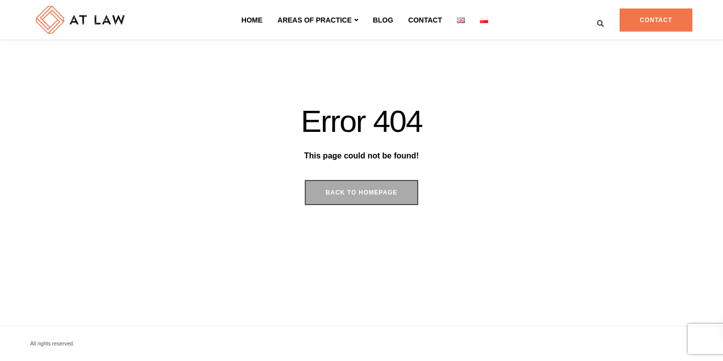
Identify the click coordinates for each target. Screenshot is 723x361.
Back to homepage (362, 192)
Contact (425, 20)
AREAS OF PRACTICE (315, 20)
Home (252, 20)
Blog (383, 20)
